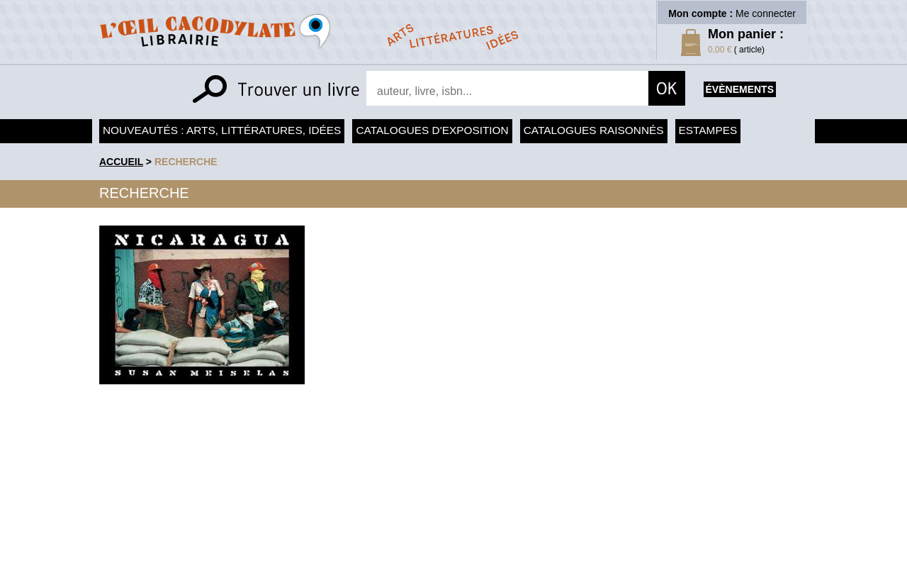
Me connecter (766, 13)
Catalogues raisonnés (594, 130)
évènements (740, 89)
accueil (121, 161)
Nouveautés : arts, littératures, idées (222, 130)
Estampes (708, 130)
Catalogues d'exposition (432, 130)
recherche (186, 161)
